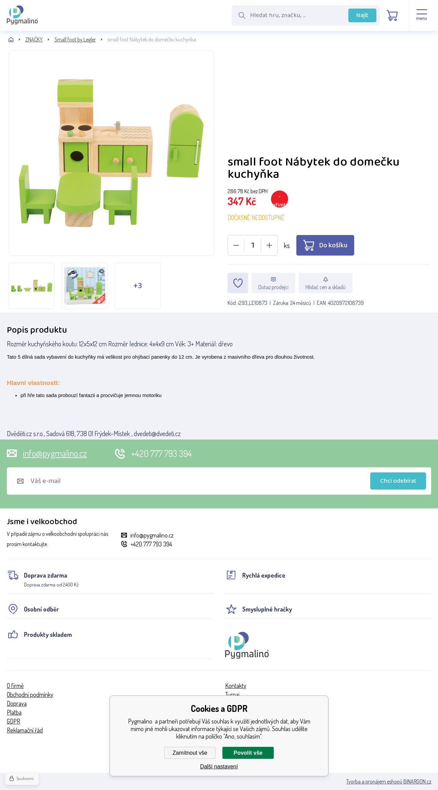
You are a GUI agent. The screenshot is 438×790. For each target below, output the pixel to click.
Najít (362, 15)
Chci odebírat (398, 481)
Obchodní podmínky (30, 694)
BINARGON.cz (417, 781)
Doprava (17, 703)
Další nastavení (219, 766)
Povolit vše (248, 753)
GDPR (13, 721)
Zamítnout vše (189, 753)
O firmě (15, 685)
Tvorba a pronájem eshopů (374, 781)
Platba (14, 712)
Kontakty (235, 685)
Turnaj (232, 694)
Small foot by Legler (75, 39)
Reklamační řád (25, 730)
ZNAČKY (34, 39)
